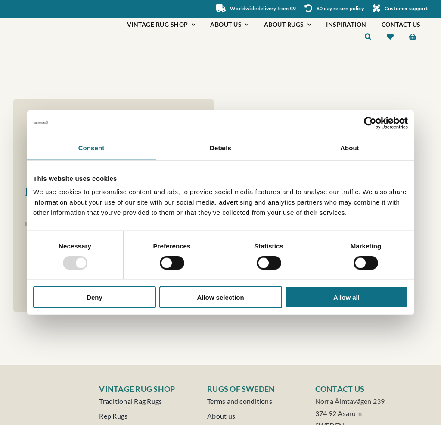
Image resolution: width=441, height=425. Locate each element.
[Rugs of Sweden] (56, 21)
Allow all (346, 297)
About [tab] (349, 147)
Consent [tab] (91, 147)
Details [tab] (220, 147)
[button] (368, 37)
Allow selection (220, 297)
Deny (94, 297)
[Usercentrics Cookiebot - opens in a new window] (370, 122)
